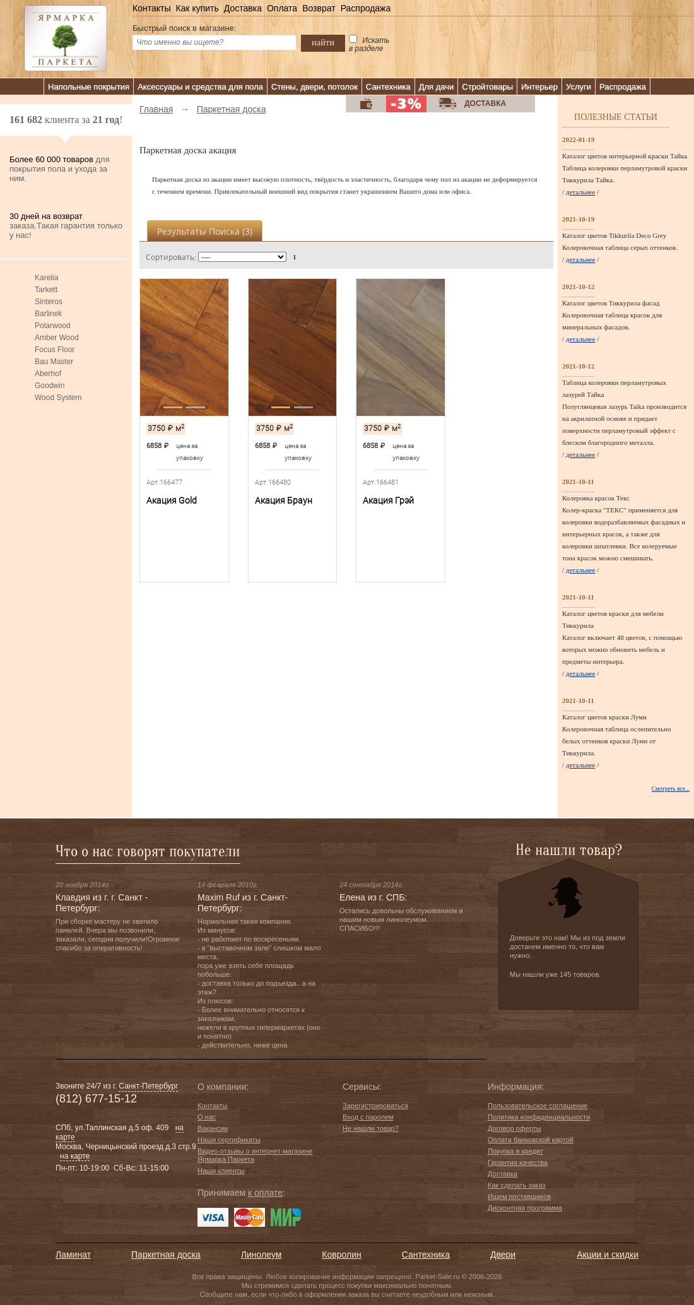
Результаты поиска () (204, 231)
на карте (75, 1156)
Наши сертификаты (229, 1139)
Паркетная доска (166, 1254)
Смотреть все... (671, 789)
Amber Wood (57, 337)
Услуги (578, 87)
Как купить (196, 8)
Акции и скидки (607, 1254)
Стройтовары (487, 87)
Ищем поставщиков (519, 1196)
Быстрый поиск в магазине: (184, 28)
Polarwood (53, 325)
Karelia (46, 277)
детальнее (581, 192)
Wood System (58, 397)
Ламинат (73, 1254)
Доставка (243, 8)
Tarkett (46, 289)
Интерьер (539, 87)
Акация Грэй (388, 500)
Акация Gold (171, 500)
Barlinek (48, 313)
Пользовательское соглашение (537, 1105)
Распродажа (366, 8)
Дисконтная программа (525, 1208)
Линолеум (261, 1254)
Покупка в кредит (515, 1151)
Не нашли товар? (371, 1128)
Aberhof (48, 373)
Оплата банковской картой (530, 1139)
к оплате (265, 1193)
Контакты (151, 8)
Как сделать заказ (516, 1185)
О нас (206, 1117)
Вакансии (212, 1128)
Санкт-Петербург (148, 1086)
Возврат (319, 8)
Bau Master (54, 361)
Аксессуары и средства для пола (200, 87)
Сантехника (388, 87)
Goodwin (49, 385)
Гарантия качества (518, 1162)
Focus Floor (54, 349)
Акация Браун (283, 500)
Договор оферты (514, 1128)
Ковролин (341, 1254)
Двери (502, 1254)
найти (323, 42)
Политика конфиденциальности (539, 1117)
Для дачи (436, 87)
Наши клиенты (221, 1170)
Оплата (282, 8)
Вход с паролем (368, 1117)
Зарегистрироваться (375, 1105)
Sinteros (48, 301)
